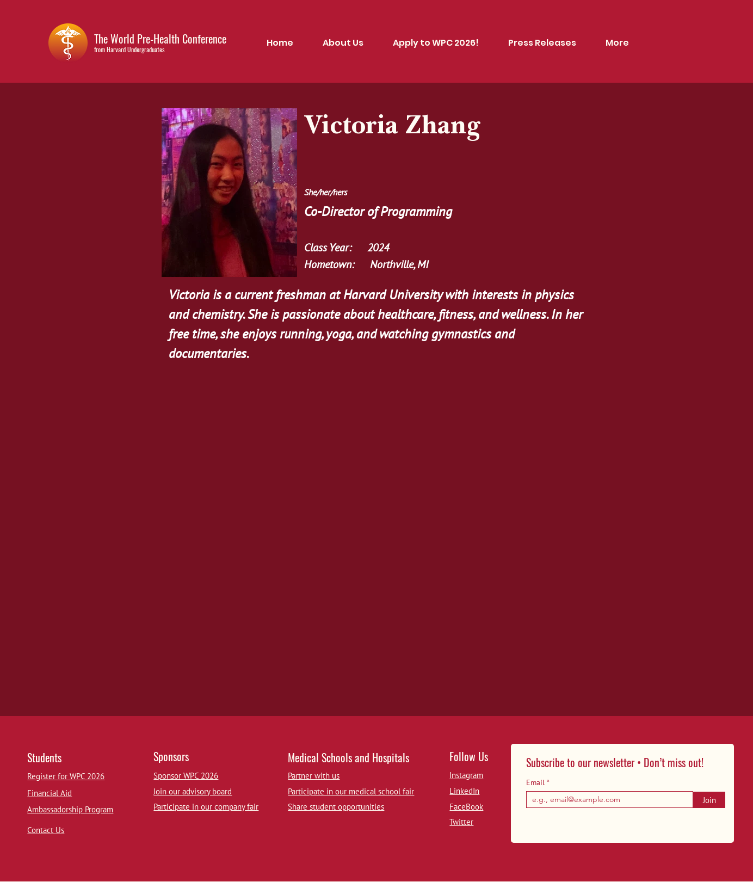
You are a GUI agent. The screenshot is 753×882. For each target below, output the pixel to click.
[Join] (709, 800)
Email (536, 782)
